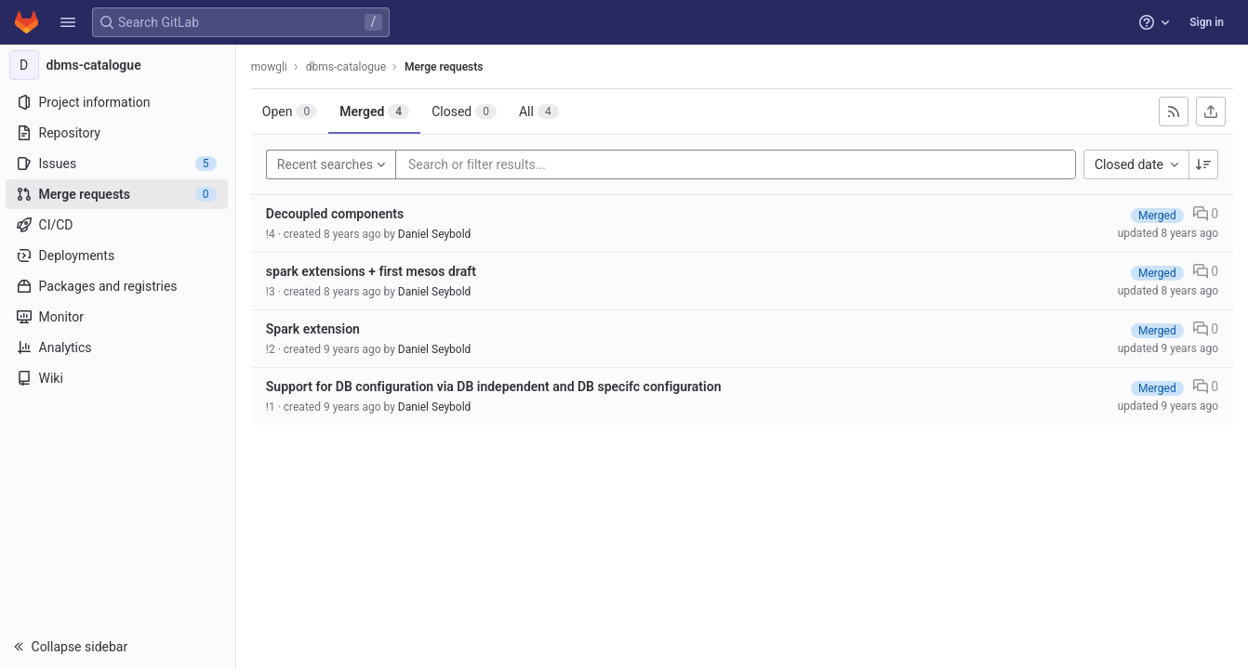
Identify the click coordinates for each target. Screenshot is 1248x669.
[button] (68, 22)
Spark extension (315, 328)
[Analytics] (118, 347)
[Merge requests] (118, 194)
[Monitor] (118, 317)
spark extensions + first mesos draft (373, 271)
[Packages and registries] (118, 286)
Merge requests (445, 66)
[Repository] (118, 133)
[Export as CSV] (1211, 111)
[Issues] (118, 163)
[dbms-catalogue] (119, 65)
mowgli (271, 66)
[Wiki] (118, 378)
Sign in (1206, 22)
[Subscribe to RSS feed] (1173, 111)
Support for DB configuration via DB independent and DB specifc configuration (496, 386)
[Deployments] (118, 255)
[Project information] (118, 102)
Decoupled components (336, 213)
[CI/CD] (118, 225)
